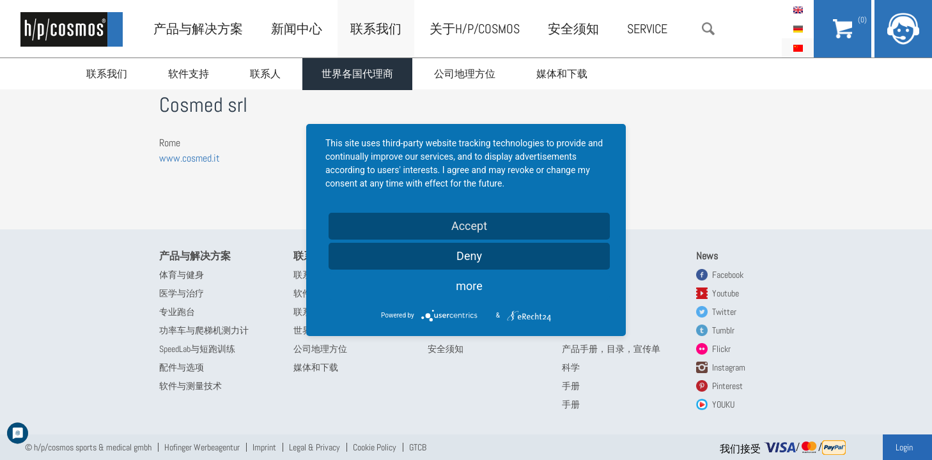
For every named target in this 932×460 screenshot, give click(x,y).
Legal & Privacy (314, 447)
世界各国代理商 (357, 73)
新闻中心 (296, 28)
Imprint (264, 447)
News (707, 256)
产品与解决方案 (198, 28)
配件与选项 (181, 367)
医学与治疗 (181, 293)
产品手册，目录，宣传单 (611, 349)
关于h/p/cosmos (475, 28)
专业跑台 (177, 312)
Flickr (721, 349)
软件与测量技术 (190, 386)
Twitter (724, 312)
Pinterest (727, 386)
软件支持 (188, 73)
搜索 (708, 28)
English (798, 9)
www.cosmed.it (189, 158)
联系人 (265, 73)
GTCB (417, 447)
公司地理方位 (464, 73)
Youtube (725, 293)
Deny (469, 256)
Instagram (728, 367)
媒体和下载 (561, 73)
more (469, 286)
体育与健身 (181, 274)
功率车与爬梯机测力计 (204, 330)
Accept (469, 226)
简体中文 (798, 47)
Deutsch (798, 28)
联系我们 (106, 73)
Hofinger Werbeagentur (202, 447)
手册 (571, 386)
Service (647, 28)
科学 (571, 367)
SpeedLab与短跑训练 (197, 349)
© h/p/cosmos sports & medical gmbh (88, 447)
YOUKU (723, 404)
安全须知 (573, 28)
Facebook (727, 274)
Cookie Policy (374, 447)
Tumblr (723, 330)
